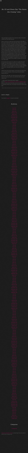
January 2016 (14, 286)
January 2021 (14, 202)
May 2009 (14, 399)
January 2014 (14, 320)
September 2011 (14, 364)
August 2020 (14, 210)
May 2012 (14, 352)
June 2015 (14, 295)
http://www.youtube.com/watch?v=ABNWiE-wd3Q (15, 81)
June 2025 (14, 125)
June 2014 (14, 312)
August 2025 (14, 122)
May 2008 (14, 407)
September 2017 (14, 254)
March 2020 (14, 218)
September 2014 (14, 308)
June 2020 (14, 213)
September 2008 (14, 405)
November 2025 (14, 117)
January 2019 (14, 237)
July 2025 (14, 123)
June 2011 (14, 369)
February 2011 (14, 375)
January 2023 (14, 167)
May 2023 (14, 161)
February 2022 (14, 185)
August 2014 (14, 309)
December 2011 (14, 360)
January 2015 (14, 301)
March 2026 (14, 111)
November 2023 (14, 152)
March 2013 (14, 336)
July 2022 (14, 177)
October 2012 (14, 344)
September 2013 (14, 327)
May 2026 (14, 108)
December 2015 (14, 287)
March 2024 (14, 145)
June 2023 (14, 160)
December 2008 (14, 402)
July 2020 (14, 212)
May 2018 (14, 246)
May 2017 (14, 260)
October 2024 (14, 136)
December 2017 (14, 253)
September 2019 (14, 226)
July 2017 (14, 257)
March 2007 (14, 415)
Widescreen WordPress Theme (7, 432)
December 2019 (14, 223)
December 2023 (14, 150)
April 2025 (14, 128)
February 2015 (14, 300)
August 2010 (14, 385)
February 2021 (14, 201)
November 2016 (14, 270)
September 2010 (14, 383)
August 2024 (14, 139)
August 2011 (14, 366)
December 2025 (14, 115)
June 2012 (14, 350)
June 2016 (14, 278)
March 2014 (14, 317)
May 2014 (14, 314)
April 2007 (14, 413)
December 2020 (14, 204)
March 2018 (14, 248)
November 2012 (14, 342)
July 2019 (14, 229)
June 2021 (14, 194)
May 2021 (14, 196)
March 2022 (14, 183)
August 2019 (14, 227)
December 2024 (14, 134)
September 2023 (14, 155)
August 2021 (14, 191)
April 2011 (14, 372)
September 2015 (14, 292)
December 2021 (14, 188)
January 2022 (14, 186)
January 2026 (14, 114)
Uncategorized (14, 428)
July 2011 (14, 368)
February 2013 (14, 338)
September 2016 (14, 273)
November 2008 (14, 404)
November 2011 (14, 361)
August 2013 (14, 328)
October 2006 (14, 418)
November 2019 (14, 224)
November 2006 (14, 416)
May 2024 (14, 142)
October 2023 (14, 153)
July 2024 (14, 141)
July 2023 (14, 158)
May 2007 (14, 412)
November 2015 (14, 289)
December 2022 (14, 169)
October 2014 (14, 306)
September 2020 (14, 208)
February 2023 (14, 166)
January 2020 (14, 221)
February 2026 (14, 112)
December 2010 (14, 379)
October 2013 (14, 325)
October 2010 (14, 382)
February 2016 (14, 284)
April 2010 (14, 391)
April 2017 (14, 262)
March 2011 (14, 374)
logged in (8, 98)
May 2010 (14, 390)
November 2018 (14, 240)
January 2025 (14, 133)
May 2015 (14, 297)
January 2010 (14, 396)
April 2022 (14, 182)
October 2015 (14, 290)
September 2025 (14, 120)
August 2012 (14, 347)
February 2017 (14, 265)
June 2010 (14, 388)
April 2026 (14, 109)
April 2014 (14, 316)
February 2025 (14, 131)
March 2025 (14, 130)
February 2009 (14, 401)
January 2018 (14, 251)
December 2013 (14, 322)
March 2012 (14, 355)
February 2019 (14, 235)
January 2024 (14, 149)
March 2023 (14, 164)
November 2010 (14, 380)
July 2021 (14, 193)
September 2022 (14, 174)
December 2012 (14, 341)
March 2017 (14, 264)
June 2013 (14, 331)
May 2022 (14, 180)
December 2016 (14, 268)
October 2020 (14, 207)
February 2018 (14, 249)
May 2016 (14, 279)
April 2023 (14, 163)
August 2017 (14, 256)
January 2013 (14, 339)
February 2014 (14, 319)
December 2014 (14, 303)
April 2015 (14, 298)
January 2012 (14, 358)
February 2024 (14, 147)
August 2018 (14, 243)
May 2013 (14, 333)
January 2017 (14, 267)
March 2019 (14, 234)
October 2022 (14, 172)
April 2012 (14, 353)
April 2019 (14, 232)
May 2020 (14, 215)
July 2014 (14, 311)
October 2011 (14, 363)
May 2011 (14, 371)
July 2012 (14, 349)
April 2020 (14, 216)
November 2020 (14, 205)
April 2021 (14, 197)
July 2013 (14, 330)
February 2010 (14, 394)
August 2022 (14, 175)
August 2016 (14, 275)
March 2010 (14, 393)
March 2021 (14, 199)
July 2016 (14, 276)
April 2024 (14, 144)
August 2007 (14, 410)
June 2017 (14, 259)
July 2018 (14, 245)
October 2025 (14, 119)
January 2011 (14, 377)
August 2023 (14, 156)
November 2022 (14, 171)
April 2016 (14, 281)
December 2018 (14, 238)
